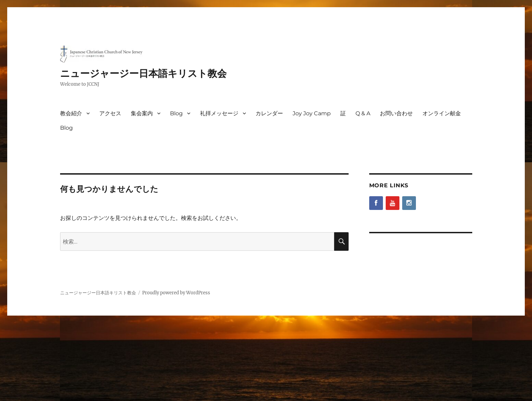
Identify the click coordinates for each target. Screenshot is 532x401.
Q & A (362, 113)
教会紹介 (71, 113)
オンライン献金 (441, 113)
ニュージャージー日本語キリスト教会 (143, 73)
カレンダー (269, 113)
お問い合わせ (396, 113)
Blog (176, 113)
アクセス (110, 113)
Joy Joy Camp (312, 113)
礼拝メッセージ (219, 113)
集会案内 (142, 113)
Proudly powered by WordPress (176, 293)
